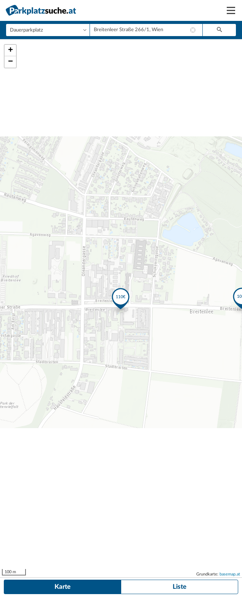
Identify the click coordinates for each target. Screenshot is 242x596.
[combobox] (146, 30)
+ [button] (10, 50)
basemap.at (230, 574)
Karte (62, 586)
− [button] (10, 62)
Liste (179, 586)
